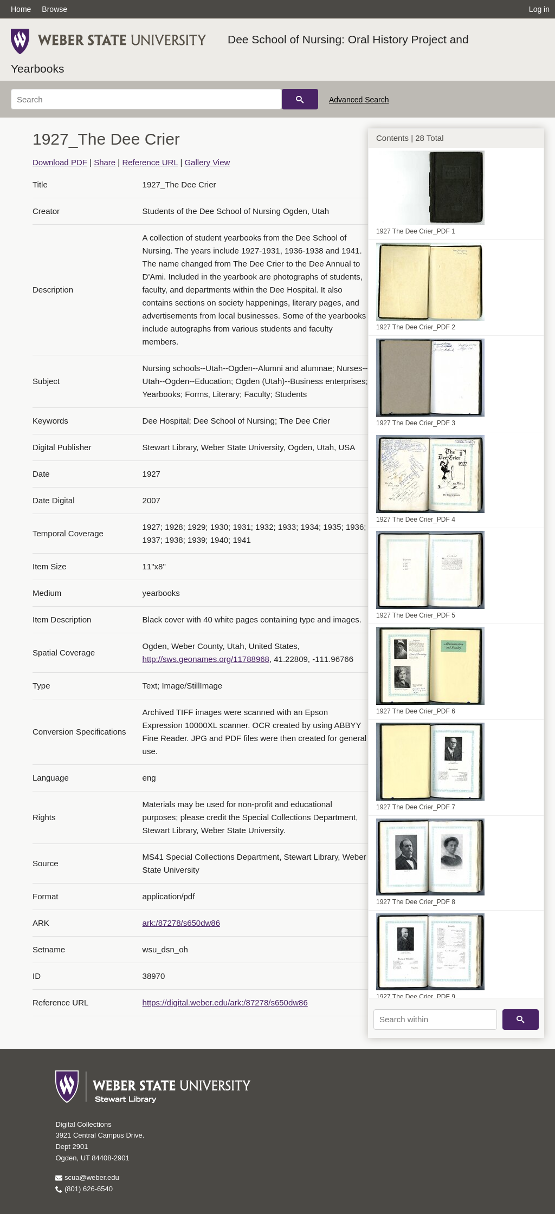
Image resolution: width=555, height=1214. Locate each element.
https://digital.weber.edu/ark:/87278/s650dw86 (225, 1002)
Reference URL (150, 162)
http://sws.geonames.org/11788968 (206, 659)
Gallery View (207, 162)
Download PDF (60, 162)
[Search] (146, 99)
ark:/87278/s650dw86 (181, 922)
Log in (539, 9)
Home (21, 9)
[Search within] (435, 1019)
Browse (54, 9)
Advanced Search (359, 99)
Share (104, 162)
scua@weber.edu (87, 1177)
